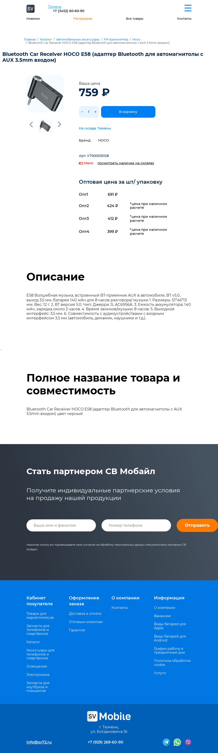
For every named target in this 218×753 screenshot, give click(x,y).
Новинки (33, 18)
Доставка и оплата (85, 614)
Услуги (160, 673)
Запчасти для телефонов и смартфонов (37, 630)
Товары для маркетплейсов (40, 616)
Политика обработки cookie (172, 663)
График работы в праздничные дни (169, 651)
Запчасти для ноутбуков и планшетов (37, 687)
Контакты (184, 18)
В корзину (128, 112)
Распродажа (82, 18)
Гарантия (77, 630)
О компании (125, 598)
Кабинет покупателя (39, 600)
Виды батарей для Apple (170, 626)
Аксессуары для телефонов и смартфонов (40, 654)
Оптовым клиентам (86, 622)
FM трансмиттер (116, 39)
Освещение (36, 666)
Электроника (37, 675)
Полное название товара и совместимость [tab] (103, 384)
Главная (30, 39)
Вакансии (162, 616)
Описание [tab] (55, 276)
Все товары (134, 18)
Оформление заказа (84, 600)
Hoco (136, 39)
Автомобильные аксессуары (77, 39)
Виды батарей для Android (170, 638)
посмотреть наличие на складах (126, 163)
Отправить (197, 525)
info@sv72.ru (39, 742)
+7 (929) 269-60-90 (105, 742)
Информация (169, 598)
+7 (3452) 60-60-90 (68, 11)
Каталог (46, 39)
